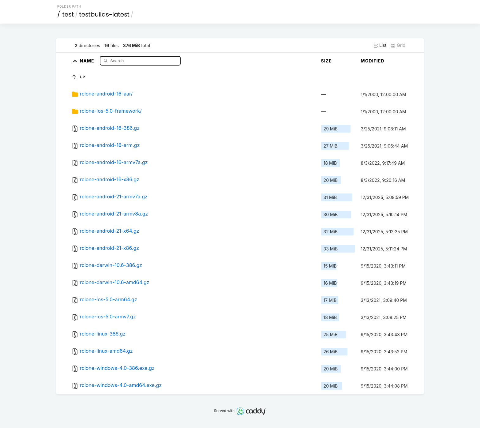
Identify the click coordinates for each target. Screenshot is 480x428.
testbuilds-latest (104, 14)
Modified (372, 60)
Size (326, 60)
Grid (398, 45)
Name (88, 60)
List (379, 45)
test (68, 14)
